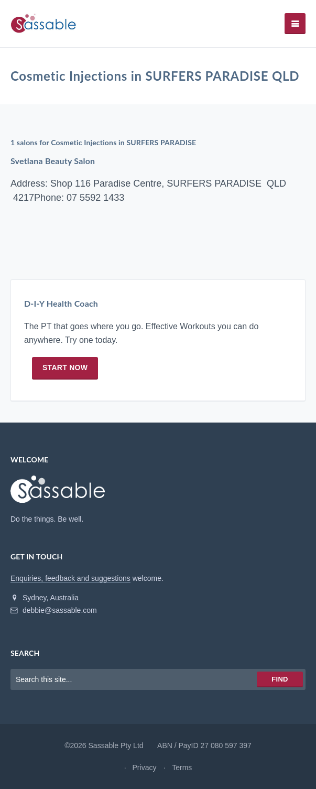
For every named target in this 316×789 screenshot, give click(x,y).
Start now (65, 368)
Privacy (145, 767)
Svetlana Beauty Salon (52, 161)
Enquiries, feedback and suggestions (70, 578)
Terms (182, 767)
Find (279, 679)
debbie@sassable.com (53, 610)
